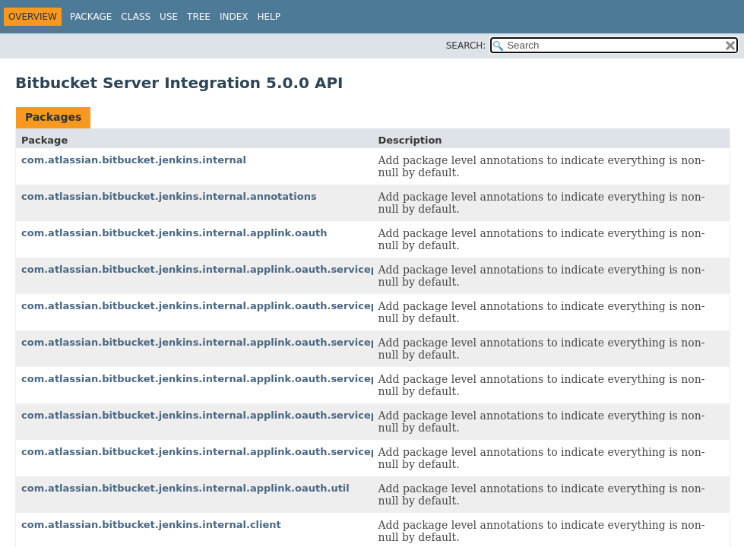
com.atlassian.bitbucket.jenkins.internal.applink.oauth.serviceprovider (219, 269)
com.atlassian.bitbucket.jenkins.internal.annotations (169, 196)
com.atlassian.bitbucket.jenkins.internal (133, 160)
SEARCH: (466, 45)
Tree (199, 16)
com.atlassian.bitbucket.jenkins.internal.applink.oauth (174, 233)
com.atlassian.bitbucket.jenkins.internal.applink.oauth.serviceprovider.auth (233, 305)
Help (268, 16)
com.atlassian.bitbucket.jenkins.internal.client (151, 524)
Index (234, 16)
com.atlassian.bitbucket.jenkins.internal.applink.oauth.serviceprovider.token (236, 451)
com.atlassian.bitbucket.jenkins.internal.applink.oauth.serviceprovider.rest (231, 415)
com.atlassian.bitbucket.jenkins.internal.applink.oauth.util (185, 488)
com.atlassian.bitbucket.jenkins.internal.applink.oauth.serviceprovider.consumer (248, 342)
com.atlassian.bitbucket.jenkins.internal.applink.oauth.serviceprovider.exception (248, 378)
